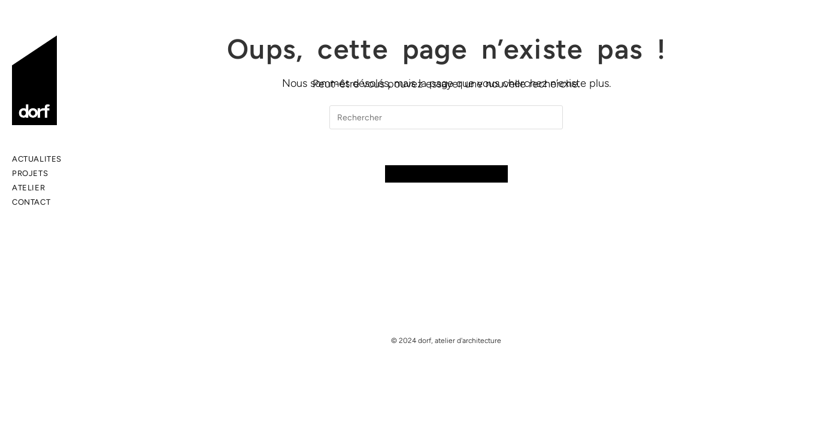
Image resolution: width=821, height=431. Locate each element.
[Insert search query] (446, 117)
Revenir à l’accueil (446, 173)
